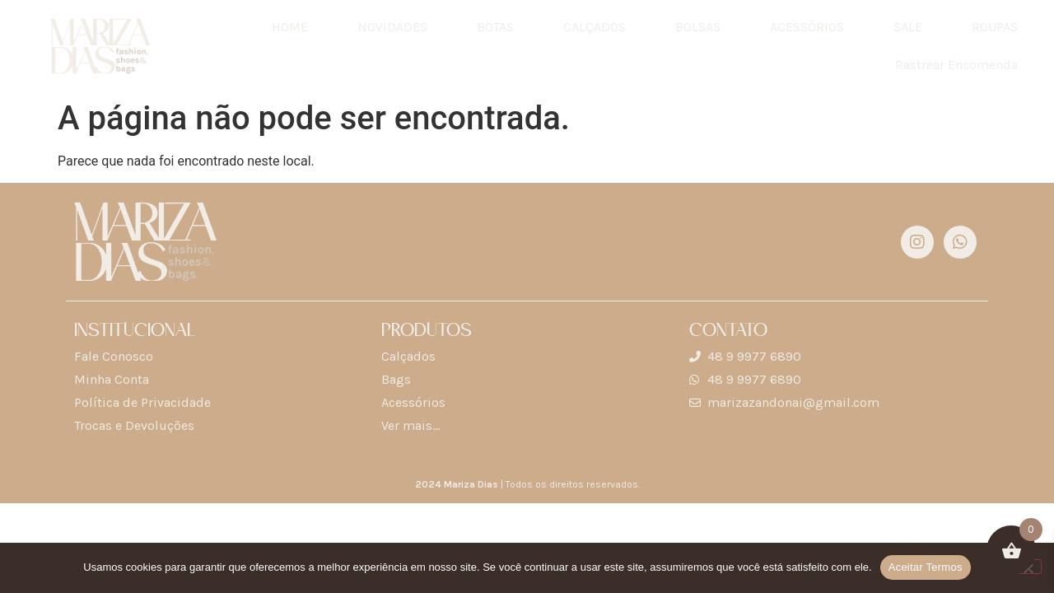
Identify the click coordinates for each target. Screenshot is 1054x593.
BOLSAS (698, 27)
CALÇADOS (594, 27)
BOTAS (495, 27)
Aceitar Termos (925, 567)
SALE (907, 27)
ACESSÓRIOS (807, 27)
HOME (290, 27)
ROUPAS (995, 27)
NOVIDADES (392, 27)
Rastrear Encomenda (956, 64)
